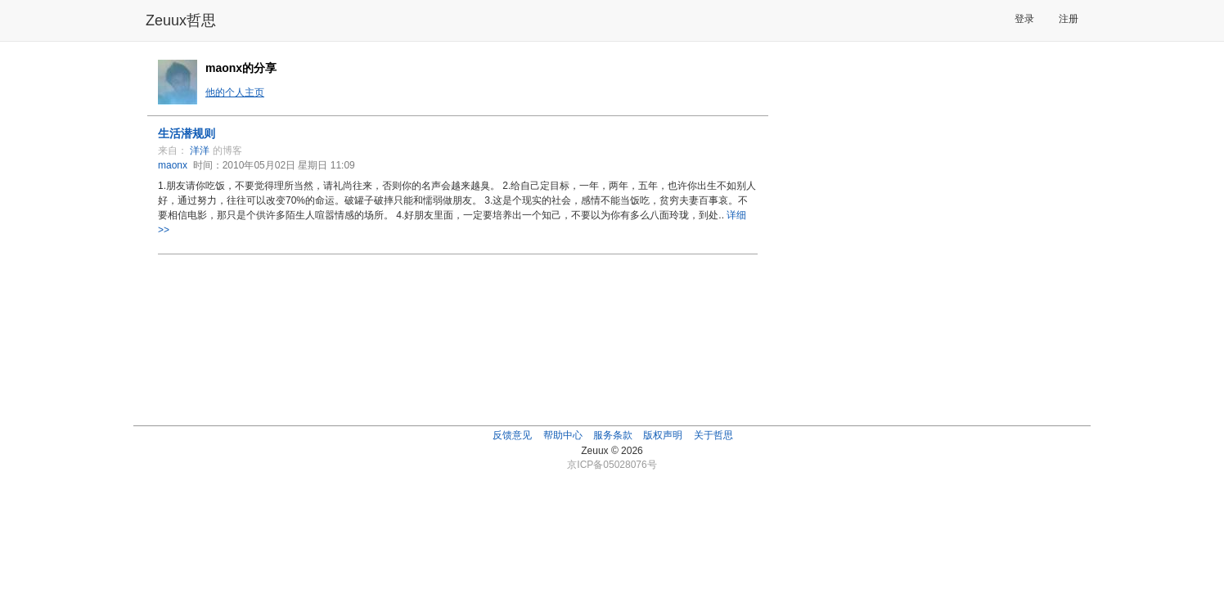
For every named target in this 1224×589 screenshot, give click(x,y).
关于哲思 (713, 435)
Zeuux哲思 (181, 20)
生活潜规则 (186, 133)
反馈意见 (512, 435)
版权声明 (662, 435)
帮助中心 (563, 435)
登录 (1024, 19)
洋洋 (199, 150)
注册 (1068, 19)
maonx (172, 165)
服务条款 (612, 435)
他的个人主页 (234, 92)
